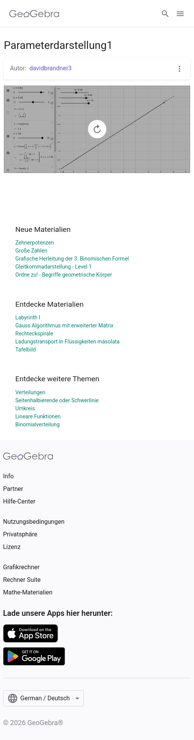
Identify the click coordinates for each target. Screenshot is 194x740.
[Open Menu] (180, 13)
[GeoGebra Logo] (34, 14)
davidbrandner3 (50, 68)
